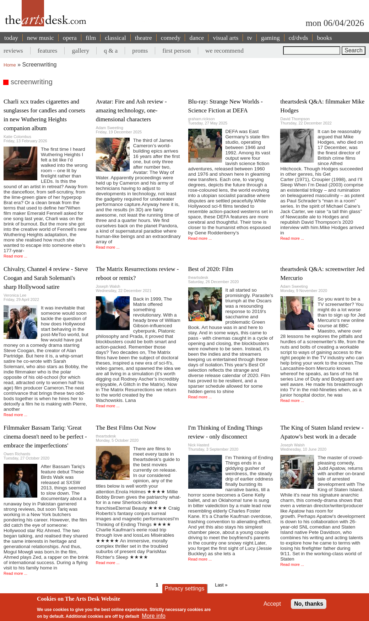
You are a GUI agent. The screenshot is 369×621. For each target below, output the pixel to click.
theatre (143, 37)
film (91, 37)
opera (70, 37)
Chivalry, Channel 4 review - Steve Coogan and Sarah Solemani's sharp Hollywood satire (46, 278)
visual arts (225, 37)
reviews (13, 50)
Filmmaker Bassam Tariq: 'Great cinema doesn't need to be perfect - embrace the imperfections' (45, 436)
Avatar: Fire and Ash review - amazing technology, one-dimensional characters (131, 110)
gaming (270, 37)
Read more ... (15, 256)
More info (153, 616)
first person (176, 50)
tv (249, 37)
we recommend (224, 50)
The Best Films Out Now (126, 427)
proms (140, 50)
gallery (80, 50)
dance (196, 37)
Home (10, 65)
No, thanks (308, 604)
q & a (111, 50)
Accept (272, 604)
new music (40, 37)
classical (115, 37)
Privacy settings (184, 588)
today (11, 37)
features (48, 50)
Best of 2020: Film (210, 269)
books (324, 37)
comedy (171, 37)
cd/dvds (298, 37)
